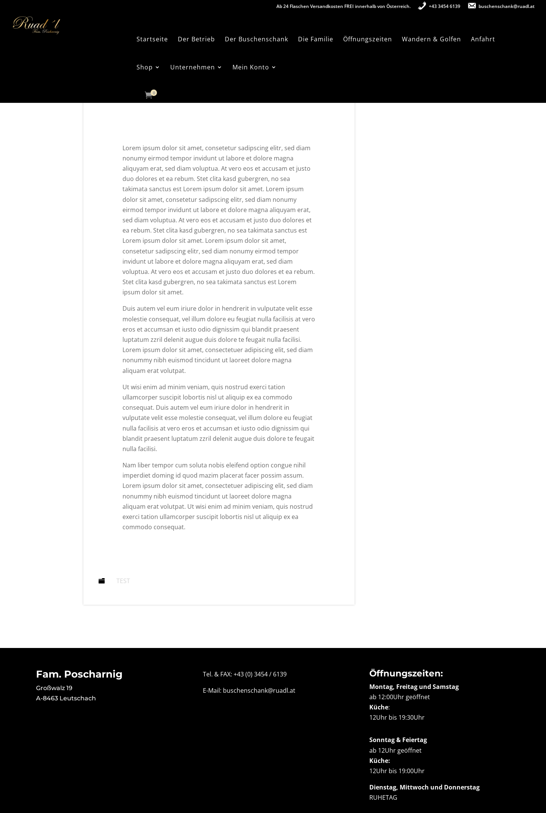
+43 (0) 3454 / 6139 (260, 674)
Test (123, 581)
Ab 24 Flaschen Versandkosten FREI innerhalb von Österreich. (343, 6)
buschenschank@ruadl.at (259, 690)
